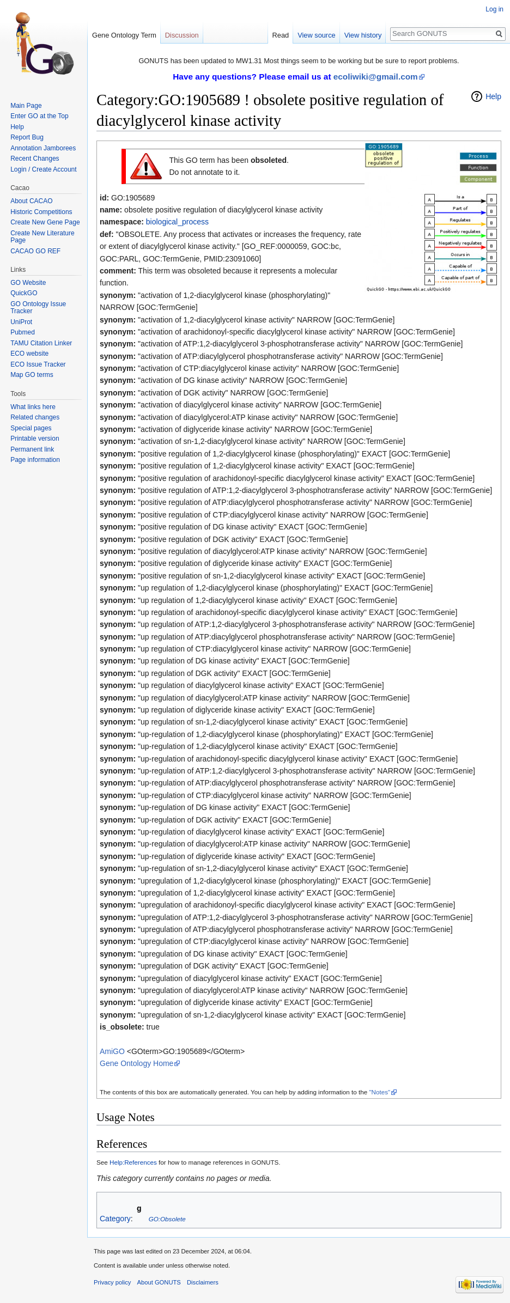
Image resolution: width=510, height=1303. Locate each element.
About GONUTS (159, 1282)
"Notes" (379, 1091)
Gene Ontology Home (136, 1063)
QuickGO (23, 293)
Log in (494, 9)
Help (493, 96)
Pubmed (22, 332)
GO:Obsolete (167, 1218)
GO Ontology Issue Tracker (38, 307)
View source (316, 35)
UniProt (21, 322)
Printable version (34, 438)
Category (115, 1218)
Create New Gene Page (45, 222)
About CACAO (31, 201)
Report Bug (27, 137)
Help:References (133, 1162)
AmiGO (112, 1051)
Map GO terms (31, 375)
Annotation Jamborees (43, 148)
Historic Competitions (41, 212)
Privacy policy (112, 1282)
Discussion (182, 35)
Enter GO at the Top (39, 116)
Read (280, 35)
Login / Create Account (43, 169)
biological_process (177, 221)
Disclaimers (202, 1282)
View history (363, 35)
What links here (33, 407)
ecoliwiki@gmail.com (375, 76)
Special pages (30, 428)
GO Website (28, 283)
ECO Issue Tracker (37, 364)
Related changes (34, 417)
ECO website (29, 353)
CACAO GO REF (35, 251)
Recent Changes (34, 158)
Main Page (25, 105)
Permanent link (32, 449)
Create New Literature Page (42, 237)
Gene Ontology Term (124, 35)
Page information (35, 460)
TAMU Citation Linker (41, 343)
